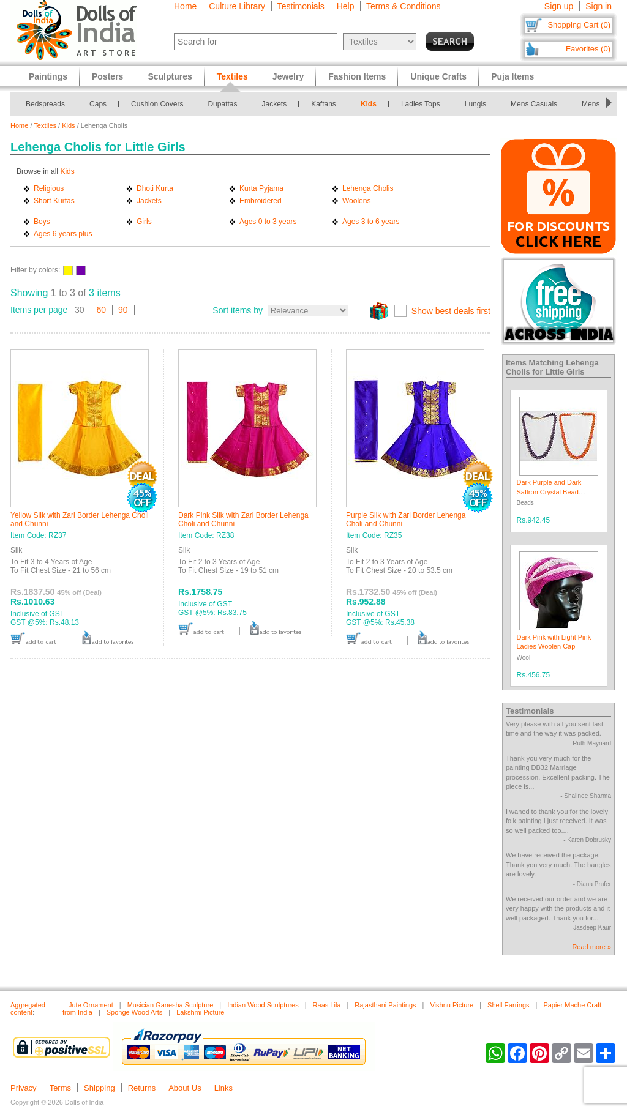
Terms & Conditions (403, 6)
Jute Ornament (91, 1005)
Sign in (598, 6)
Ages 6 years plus (63, 233)
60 (102, 310)
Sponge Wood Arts (135, 1012)
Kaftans (323, 104)
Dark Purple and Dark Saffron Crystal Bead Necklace (549, 492)
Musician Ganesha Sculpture (170, 1005)
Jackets (274, 104)
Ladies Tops (420, 104)
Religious (49, 188)
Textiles (45, 125)
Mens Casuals (534, 104)
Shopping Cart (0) (578, 24)
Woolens (356, 200)
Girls (144, 221)
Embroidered (260, 200)
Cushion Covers (157, 104)
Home (185, 6)
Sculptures (170, 76)
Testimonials (301, 6)
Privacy (23, 1087)
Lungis (475, 104)
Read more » (591, 946)
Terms (60, 1087)
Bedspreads (45, 104)
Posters (107, 76)
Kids (369, 104)
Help (346, 6)
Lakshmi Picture (200, 1012)
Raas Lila (327, 1005)
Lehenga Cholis (367, 188)
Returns (142, 1087)
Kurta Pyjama (261, 188)
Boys (42, 221)
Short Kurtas (54, 200)
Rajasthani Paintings (385, 1005)
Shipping (99, 1087)
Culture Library (237, 6)
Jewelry (288, 76)
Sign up (558, 6)
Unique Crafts (438, 76)
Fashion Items (357, 76)
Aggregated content (27, 1008)
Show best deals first (450, 311)
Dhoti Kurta (155, 188)
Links (223, 1087)
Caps (98, 104)
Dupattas (222, 104)
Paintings (48, 76)
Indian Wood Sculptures (263, 1005)
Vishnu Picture (451, 1005)
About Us (184, 1087)
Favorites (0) (588, 48)
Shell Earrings (508, 1005)
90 (123, 310)
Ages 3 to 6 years (370, 221)
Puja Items (512, 76)
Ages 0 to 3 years (267, 221)
